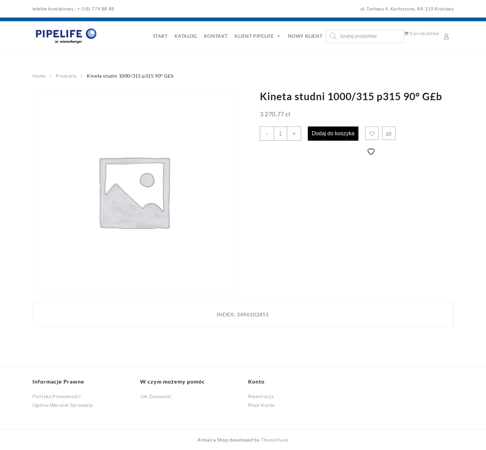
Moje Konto (261, 405)
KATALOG (185, 36)
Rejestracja (261, 396)
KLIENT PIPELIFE (258, 36)
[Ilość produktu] (280, 133)
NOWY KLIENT (305, 36)
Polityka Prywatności (56, 396)
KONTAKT (216, 36)
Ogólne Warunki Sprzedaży (62, 405)
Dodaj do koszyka (333, 133)
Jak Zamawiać (156, 396)
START (160, 36)
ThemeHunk (274, 440)
